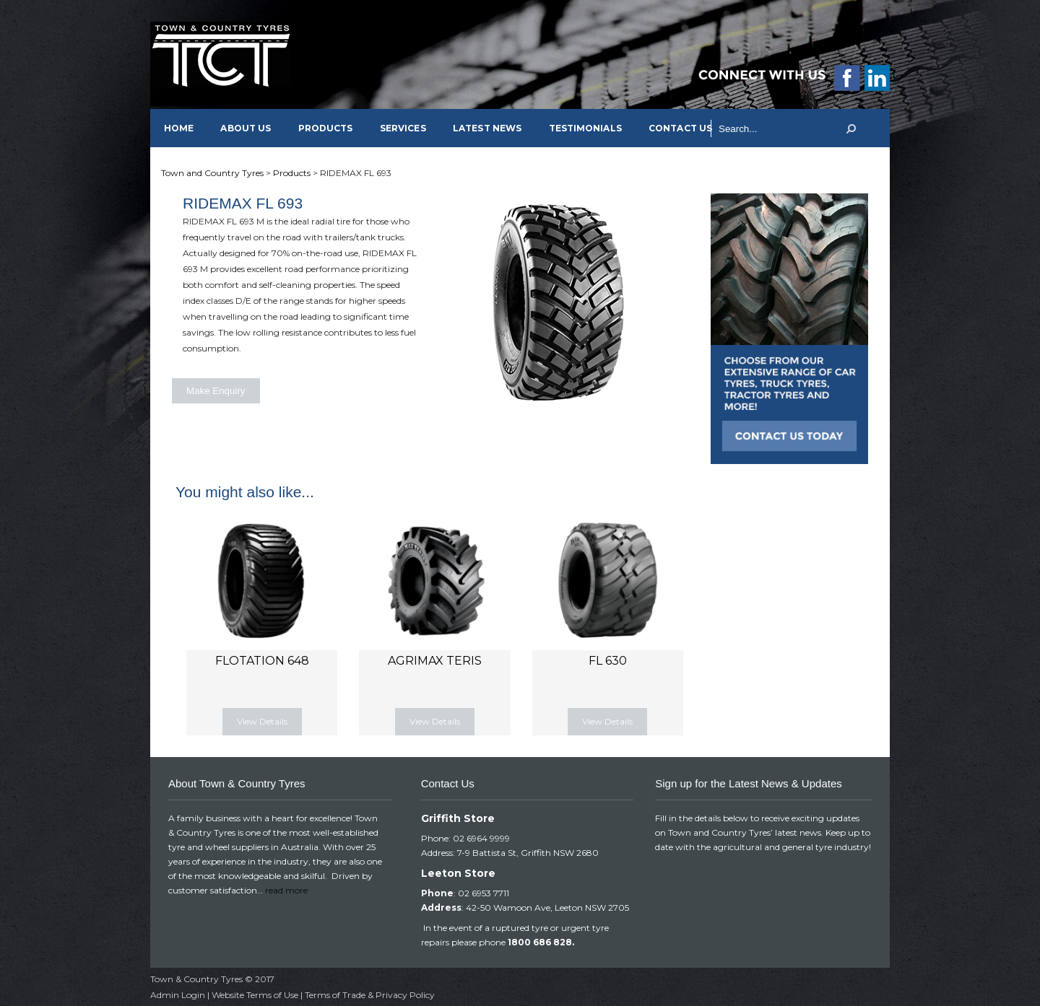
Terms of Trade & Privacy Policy (370, 994)
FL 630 (608, 661)
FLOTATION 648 (262, 661)
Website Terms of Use (255, 994)
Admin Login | (181, 994)
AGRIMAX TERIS (435, 661)
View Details (262, 721)
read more (286, 890)
